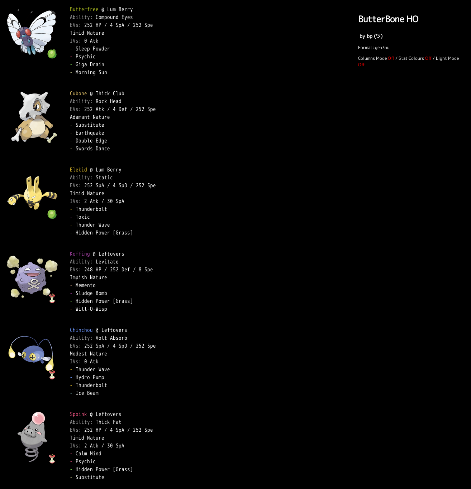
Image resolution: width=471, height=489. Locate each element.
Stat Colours (411, 58)
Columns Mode (372, 58)
